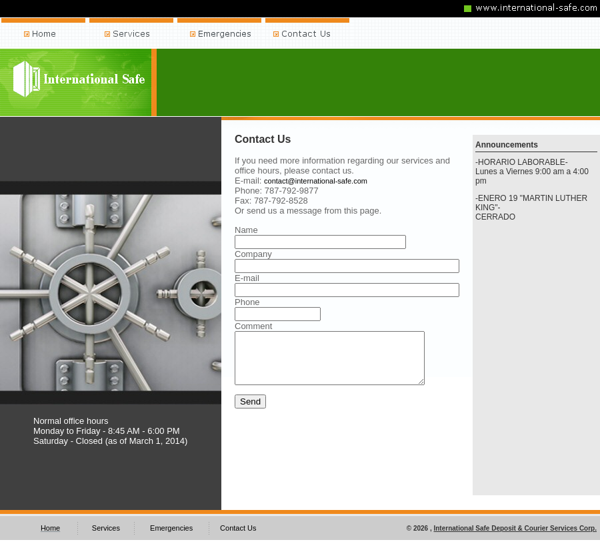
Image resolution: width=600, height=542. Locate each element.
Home (50, 528)
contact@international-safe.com (315, 181)
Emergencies (171, 528)
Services (106, 528)
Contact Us (238, 528)
